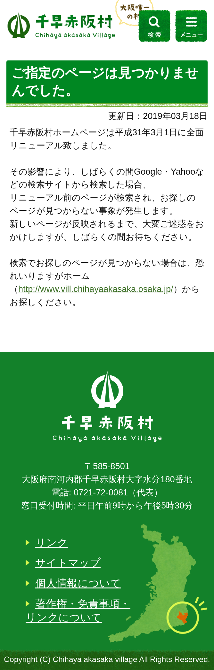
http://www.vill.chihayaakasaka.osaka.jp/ (95, 289)
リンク (51, 542)
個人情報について (78, 583)
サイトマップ (68, 563)
